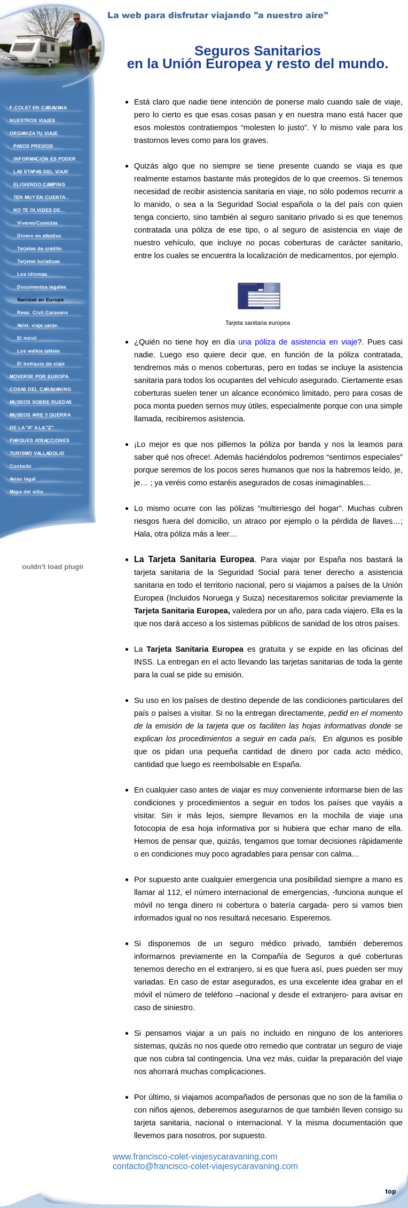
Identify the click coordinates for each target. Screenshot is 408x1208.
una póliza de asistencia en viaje (297, 342)
